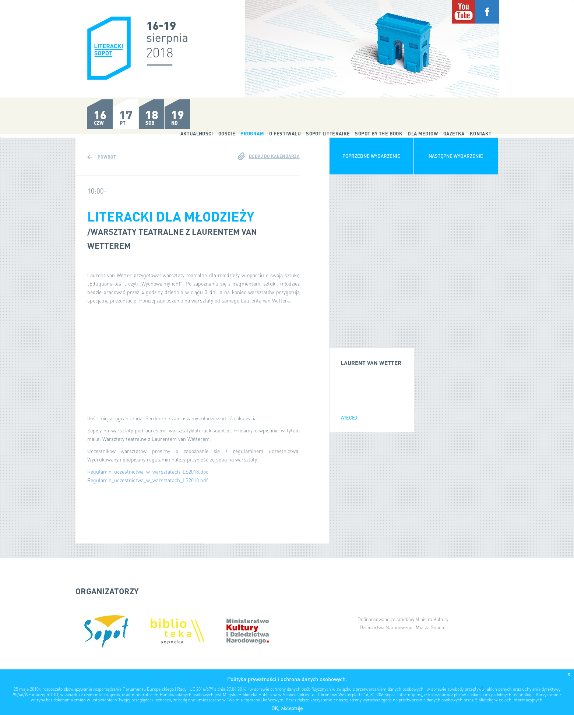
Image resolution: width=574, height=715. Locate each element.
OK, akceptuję (287, 708)
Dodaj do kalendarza (274, 156)
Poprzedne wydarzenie (371, 156)
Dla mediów (423, 133)
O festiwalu (285, 133)
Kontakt (481, 133)
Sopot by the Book (378, 133)
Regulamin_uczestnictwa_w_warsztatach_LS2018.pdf (147, 480)
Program (252, 133)
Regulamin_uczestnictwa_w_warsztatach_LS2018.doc (147, 471)
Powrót (107, 157)
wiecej (349, 417)
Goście (226, 133)
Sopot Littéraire (328, 133)
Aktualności (196, 133)
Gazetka (454, 133)
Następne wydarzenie (456, 156)
